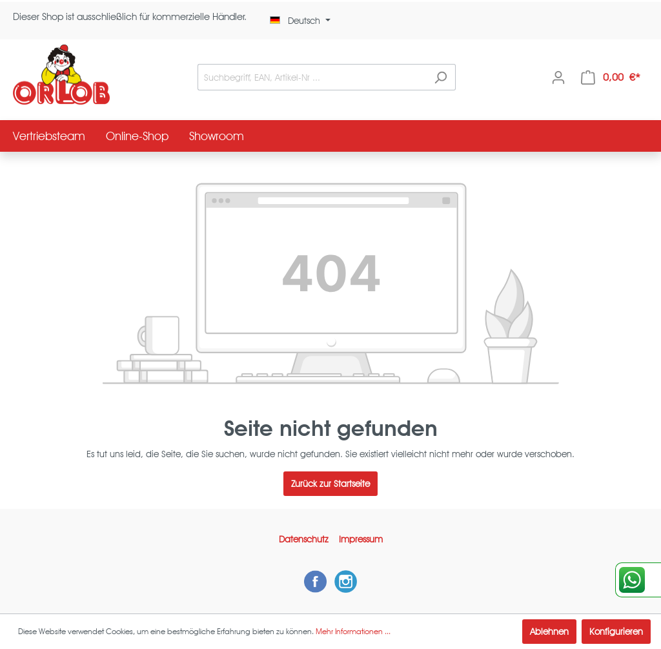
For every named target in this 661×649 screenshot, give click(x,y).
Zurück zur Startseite (330, 484)
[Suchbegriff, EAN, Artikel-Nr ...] (312, 77)
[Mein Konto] (558, 77)
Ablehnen (549, 631)
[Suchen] (440, 77)
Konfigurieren (616, 631)
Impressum (361, 539)
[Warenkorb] (610, 77)
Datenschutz (304, 539)
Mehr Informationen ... (353, 631)
